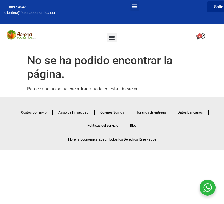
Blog (133, 126)
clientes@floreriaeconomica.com (30, 12)
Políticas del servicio (102, 126)
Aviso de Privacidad (73, 112)
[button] (134, 6)
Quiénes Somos (112, 112)
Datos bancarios (190, 112)
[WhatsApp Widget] (208, 188)
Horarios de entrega (151, 112)
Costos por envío (34, 112)
